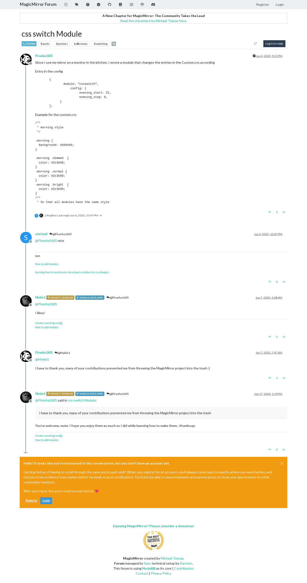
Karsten (186, 563)
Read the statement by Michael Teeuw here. (153, 21)
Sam (147, 563)
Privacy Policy (161, 573)
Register (31, 500)
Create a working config (48, 323)
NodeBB (148, 568)
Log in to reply (274, 43)
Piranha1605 (44, 56)
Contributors (184, 568)
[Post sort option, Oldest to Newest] (256, 43)
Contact (142, 573)
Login (46, 500)
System (29, 43)
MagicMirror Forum (38, 4)
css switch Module (82, 400)
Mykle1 (40, 297)
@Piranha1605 (60, 234)
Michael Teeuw (172, 558)
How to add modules (47, 264)
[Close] (281, 463)
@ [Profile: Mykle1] (42, 359)
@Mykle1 (62, 353)
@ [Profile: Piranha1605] (46, 240)
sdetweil (41, 234)
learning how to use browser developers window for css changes (72, 272)
